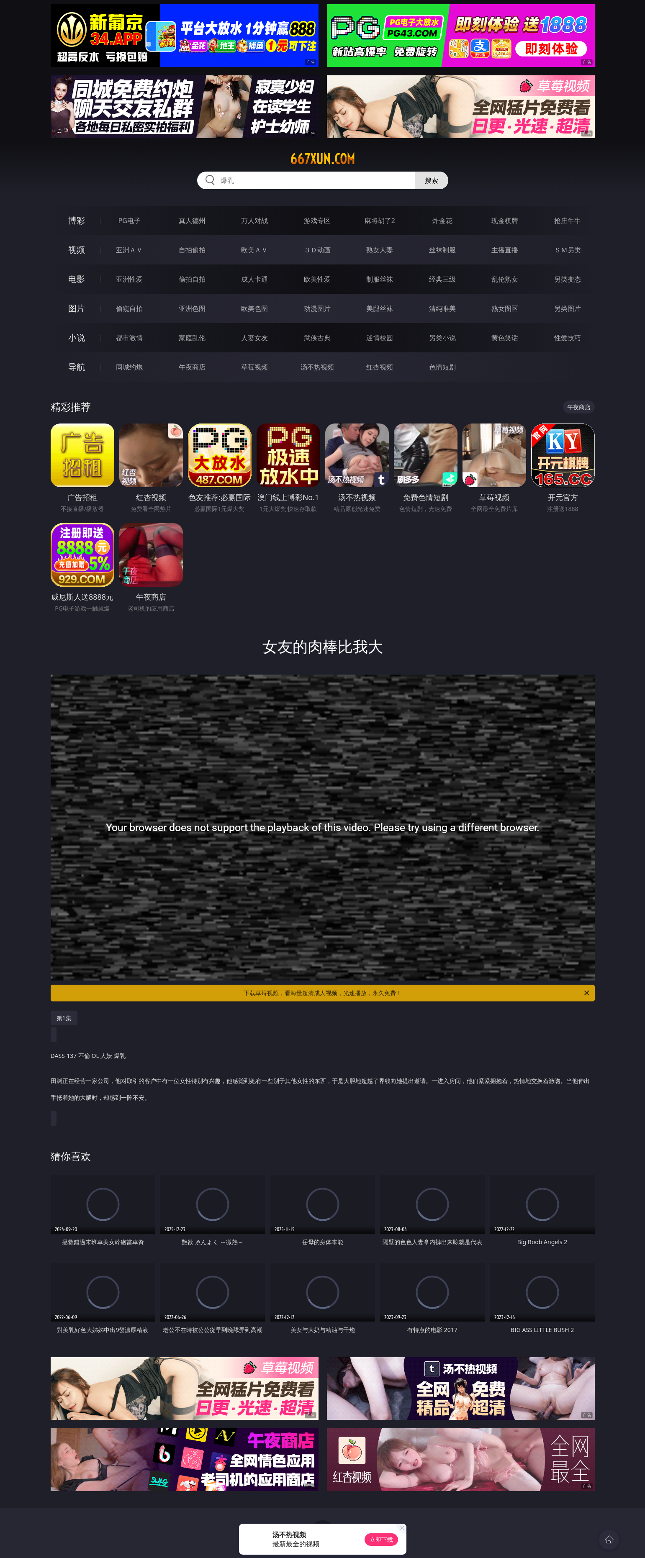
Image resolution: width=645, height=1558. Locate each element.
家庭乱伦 (192, 337)
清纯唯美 (442, 308)
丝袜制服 (442, 249)
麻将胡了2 (380, 220)
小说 (76, 337)
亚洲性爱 (129, 279)
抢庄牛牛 (567, 220)
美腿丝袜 (379, 308)
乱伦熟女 (504, 279)
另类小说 (442, 337)
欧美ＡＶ (254, 249)
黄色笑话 (504, 337)
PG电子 (129, 220)
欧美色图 (254, 308)
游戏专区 (317, 220)
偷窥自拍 (129, 308)
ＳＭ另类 (567, 249)
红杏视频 (379, 367)
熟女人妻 (379, 249)
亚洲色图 (192, 308)
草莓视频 (254, 367)
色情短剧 (442, 367)
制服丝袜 (379, 279)
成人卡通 (254, 279)
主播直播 (504, 249)
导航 (76, 366)
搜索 (431, 180)
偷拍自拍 (192, 279)
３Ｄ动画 (317, 249)
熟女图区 (504, 308)
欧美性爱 (317, 279)
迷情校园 (379, 337)
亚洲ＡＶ (129, 249)
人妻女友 (254, 337)
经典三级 (442, 279)
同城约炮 (129, 367)
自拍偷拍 (192, 249)
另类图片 (567, 308)
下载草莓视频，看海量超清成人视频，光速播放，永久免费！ (417, 993)
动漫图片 (317, 308)
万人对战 (254, 220)
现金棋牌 (504, 220)
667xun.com (322, 159)
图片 (76, 308)
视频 (76, 249)
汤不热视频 (317, 367)
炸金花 (442, 220)
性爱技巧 (567, 337)
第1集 (64, 1018)
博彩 (76, 220)
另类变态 (567, 279)
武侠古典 (317, 337)
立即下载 (381, 1539)
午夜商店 (192, 367)
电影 (76, 279)
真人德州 (192, 220)
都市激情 (129, 337)
